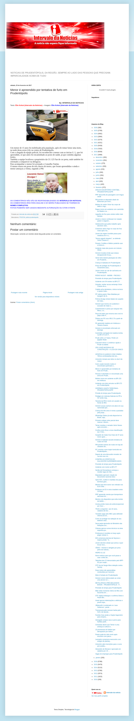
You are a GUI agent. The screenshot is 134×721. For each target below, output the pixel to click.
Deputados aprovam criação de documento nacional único (106, 476)
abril (97, 181)
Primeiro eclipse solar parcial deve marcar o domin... (107, 421)
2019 (96, 149)
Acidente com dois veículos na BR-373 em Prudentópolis (108, 384)
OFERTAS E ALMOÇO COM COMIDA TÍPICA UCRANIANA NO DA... (108, 355)
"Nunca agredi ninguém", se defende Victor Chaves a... (107, 239)
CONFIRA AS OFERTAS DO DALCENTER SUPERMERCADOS (108, 460)
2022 (96, 140)
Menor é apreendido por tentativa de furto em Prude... (107, 370)
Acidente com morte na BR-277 (106, 467)
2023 (96, 136)
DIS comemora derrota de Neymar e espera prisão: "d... (107, 539)
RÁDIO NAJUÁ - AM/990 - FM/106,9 (107, 275)
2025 (96, 130)
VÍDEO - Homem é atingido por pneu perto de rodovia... (108, 548)
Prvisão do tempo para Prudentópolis (108, 393)
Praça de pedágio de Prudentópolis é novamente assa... (108, 266)
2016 (96, 661)
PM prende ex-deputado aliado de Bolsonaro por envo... (107, 200)
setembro (99, 166)
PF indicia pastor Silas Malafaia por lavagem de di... (107, 295)
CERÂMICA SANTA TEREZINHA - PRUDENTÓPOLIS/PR (107, 389)
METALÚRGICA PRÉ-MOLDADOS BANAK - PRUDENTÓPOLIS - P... (108, 584)
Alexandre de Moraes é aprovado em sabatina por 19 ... (108, 650)
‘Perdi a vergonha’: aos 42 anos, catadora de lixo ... (106, 510)
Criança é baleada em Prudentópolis (107, 263)
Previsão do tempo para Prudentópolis (108, 278)
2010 (96, 679)
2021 (96, 143)
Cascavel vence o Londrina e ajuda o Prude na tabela (108, 343)
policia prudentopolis (32, 217)
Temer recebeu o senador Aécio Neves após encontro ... (108, 426)
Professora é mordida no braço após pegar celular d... (107, 534)
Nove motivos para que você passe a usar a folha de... (108, 556)
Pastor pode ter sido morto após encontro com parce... (106, 635)
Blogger (77, 709)
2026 (96, 127)
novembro (99, 160)
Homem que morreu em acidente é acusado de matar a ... (107, 305)
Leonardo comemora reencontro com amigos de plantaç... (108, 640)
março (98, 184)
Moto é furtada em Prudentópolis (106, 575)
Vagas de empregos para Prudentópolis (109, 654)
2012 (96, 673)
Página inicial (47, 292)
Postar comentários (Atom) (25, 302)
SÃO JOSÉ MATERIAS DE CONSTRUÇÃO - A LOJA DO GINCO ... (109, 349)
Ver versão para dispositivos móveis (47, 297)
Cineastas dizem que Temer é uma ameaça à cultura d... (107, 625)
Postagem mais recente (19, 292)
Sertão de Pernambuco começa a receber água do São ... (106, 471)
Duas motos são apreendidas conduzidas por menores (105, 571)
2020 (96, 145)
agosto (98, 169)
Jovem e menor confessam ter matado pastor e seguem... (108, 220)
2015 (96, 664)
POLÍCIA (22, 217)
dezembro (99, 157)
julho (97, 172)
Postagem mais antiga (75, 292)
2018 (96, 152)
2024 (96, 134)
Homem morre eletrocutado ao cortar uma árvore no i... (108, 579)
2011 (96, 676)
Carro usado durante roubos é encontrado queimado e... (105, 365)
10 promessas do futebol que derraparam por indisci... (105, 630)
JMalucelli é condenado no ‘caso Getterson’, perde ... (106, 606)
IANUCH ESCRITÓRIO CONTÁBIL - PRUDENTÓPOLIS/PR (107, 191)
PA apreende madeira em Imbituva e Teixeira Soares (107, 324)
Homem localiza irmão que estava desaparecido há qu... (107, 254)
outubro (98, 163)
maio (97, 178)
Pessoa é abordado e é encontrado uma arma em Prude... (109, 374)
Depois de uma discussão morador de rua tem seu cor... (108, 455)
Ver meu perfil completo (99, 696)
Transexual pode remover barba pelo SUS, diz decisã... (108, 611)
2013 (96, 670)
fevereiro (99, 187)
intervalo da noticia (25, 214)
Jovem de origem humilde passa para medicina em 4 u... (108, 234)
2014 (96, 667)
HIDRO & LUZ (100, 553)
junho (98, 175)
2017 (96, 155)
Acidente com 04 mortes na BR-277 (107, 281)
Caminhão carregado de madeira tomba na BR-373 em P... (109, 334)
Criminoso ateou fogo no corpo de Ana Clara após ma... (108, 229)
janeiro (98, 658)
